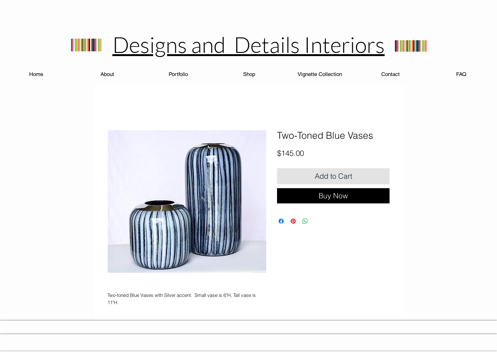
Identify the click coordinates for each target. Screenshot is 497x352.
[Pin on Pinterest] (293, 221)
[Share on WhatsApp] (305, 221)
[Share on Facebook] (281, 221)
